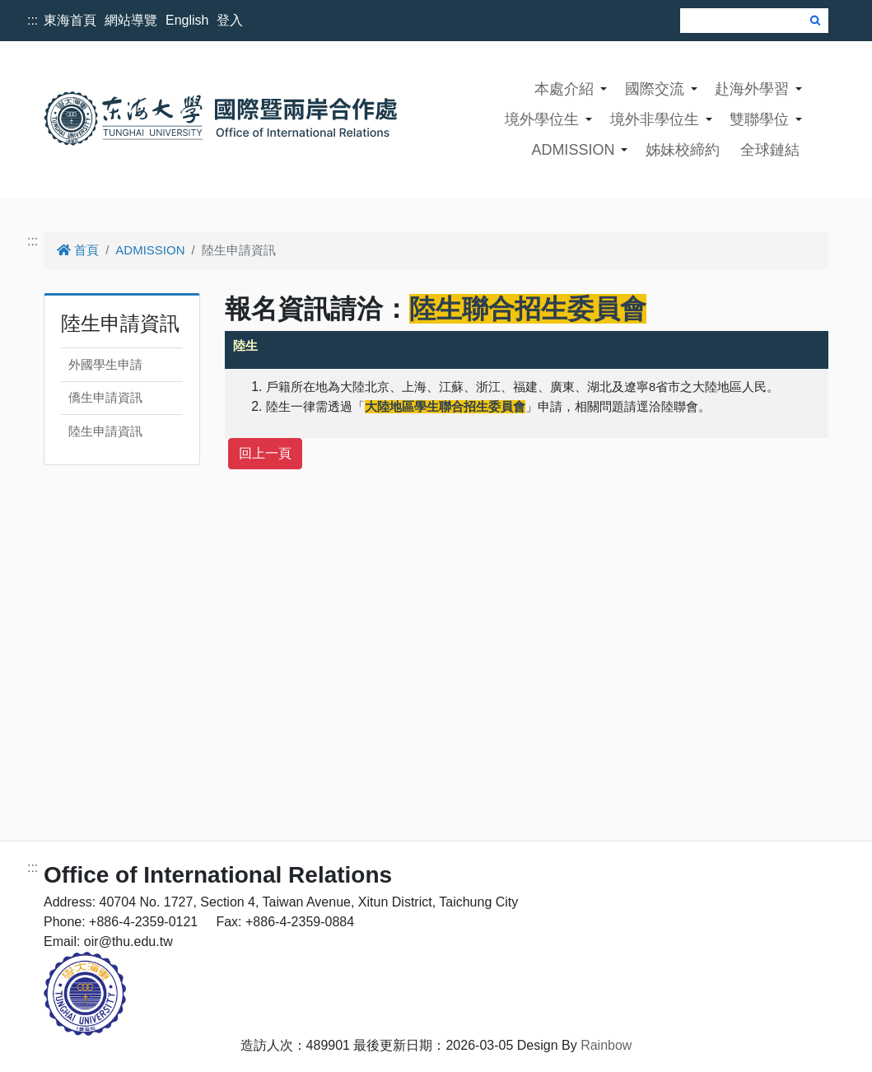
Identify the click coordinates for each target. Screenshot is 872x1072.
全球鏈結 (770, 150)
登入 (230, 20)
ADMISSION (572, 150)
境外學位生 (542, 119)
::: (32, 20)
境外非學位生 (654, 119)
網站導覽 (131, 20)
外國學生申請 (105, 364)
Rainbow (606, 1045)
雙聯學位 (759, 119)
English (187, 20)
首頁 (78, 250)
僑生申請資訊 (105, 397)
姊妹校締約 (683, 150)
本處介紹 (564, 89)
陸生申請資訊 (105, 431)
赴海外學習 (752, 89)
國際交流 (654, 89)
